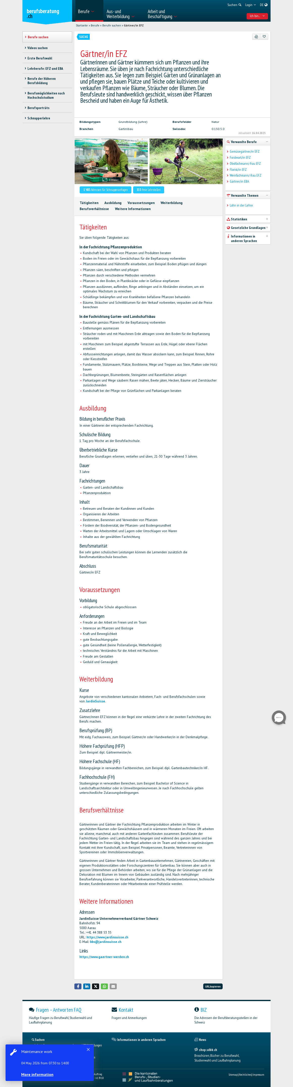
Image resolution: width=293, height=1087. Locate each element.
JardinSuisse (95, 701)
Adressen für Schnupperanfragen (105, 190)
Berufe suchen (111, 25)
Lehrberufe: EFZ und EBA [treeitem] (45, 68)
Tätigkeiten (89, 203)
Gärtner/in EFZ (134, 25)
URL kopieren (213, 986)
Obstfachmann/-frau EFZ (245, 163)
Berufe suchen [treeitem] (38, 37)
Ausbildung (113, 203)
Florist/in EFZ (238, 169)
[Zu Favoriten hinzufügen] (264, 37)
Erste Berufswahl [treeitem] (39, 58)
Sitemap (232, 1074)
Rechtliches (245, 1074)
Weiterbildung (172, 203)
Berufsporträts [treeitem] (38, 108)
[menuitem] (89, 11)
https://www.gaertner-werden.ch (104, 957)
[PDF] (256, 37)
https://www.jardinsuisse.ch (107, 937)
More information (38, 1074)
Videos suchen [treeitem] (37, 48)
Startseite (82, 25)
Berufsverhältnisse (94, 209)
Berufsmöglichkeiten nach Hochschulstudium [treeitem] (46, 95)
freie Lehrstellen (149, 190)
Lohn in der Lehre (241, 205)
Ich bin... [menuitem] (257, 16)
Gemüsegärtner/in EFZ (244, 151)
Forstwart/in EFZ (240, 157)
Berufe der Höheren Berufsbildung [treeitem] (41, 80)
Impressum (258, 1074)
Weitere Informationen (133, 209)
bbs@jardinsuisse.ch (105, 942)
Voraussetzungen (141, 203)
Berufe (95, 25)
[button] (77, 986)
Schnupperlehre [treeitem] (38, 118)
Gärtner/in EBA (239, 181)
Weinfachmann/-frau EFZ (245, 175)
